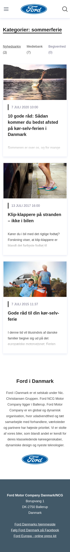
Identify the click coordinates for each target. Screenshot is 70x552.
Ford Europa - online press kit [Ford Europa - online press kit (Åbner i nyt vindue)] (35, 536)
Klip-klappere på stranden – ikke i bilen (34, 217)
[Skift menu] (6, 9)
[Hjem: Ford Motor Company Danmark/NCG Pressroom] (34, 9)
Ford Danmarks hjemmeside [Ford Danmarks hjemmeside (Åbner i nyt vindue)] (35, 524)
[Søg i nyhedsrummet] (65, 9)
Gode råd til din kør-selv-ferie (33, 316)
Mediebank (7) (35, 49)
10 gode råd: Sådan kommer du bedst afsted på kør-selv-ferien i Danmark (33, 125)
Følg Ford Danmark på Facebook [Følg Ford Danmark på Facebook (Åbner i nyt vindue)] (35, 530)
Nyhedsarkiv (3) (12, 49)
